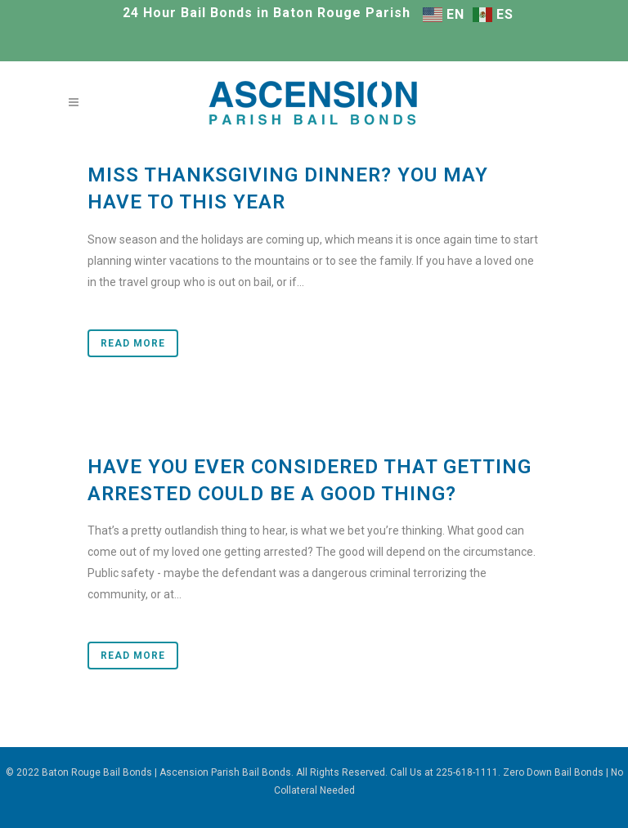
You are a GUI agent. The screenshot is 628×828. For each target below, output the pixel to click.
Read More (133, 343)
